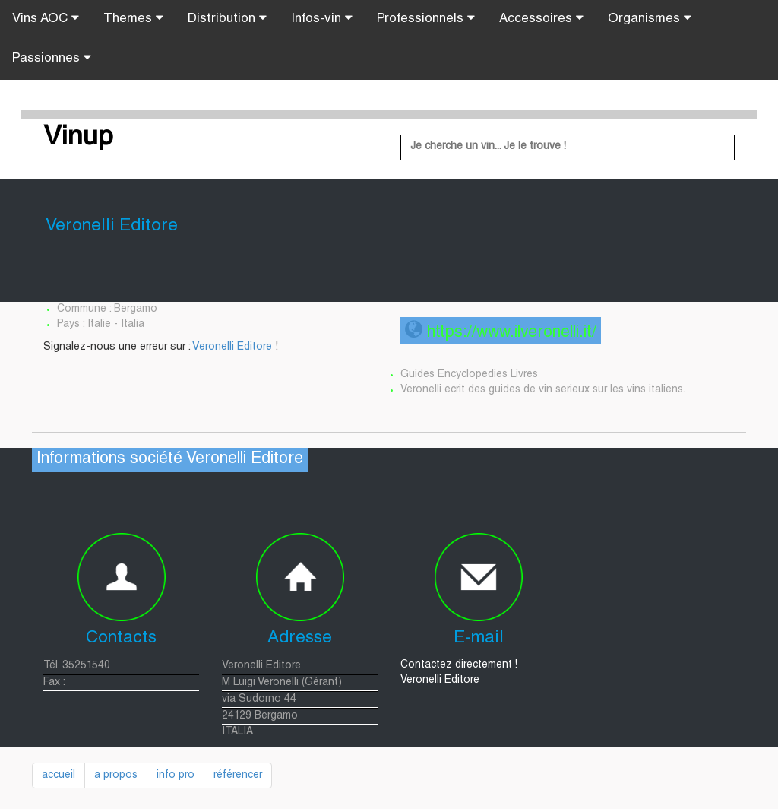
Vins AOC (45, 18)
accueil (58, 775)
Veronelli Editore (232, 347)
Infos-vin (322, 18)
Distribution (227, 18)
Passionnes (51, 57)
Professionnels (426, 18)
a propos (116, 775)
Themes (133, 18)
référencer (237, 775)
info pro (175, 775)
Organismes (649, 18)
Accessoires (541, 18)
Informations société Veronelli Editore (169, 460)
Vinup (78, 138)
